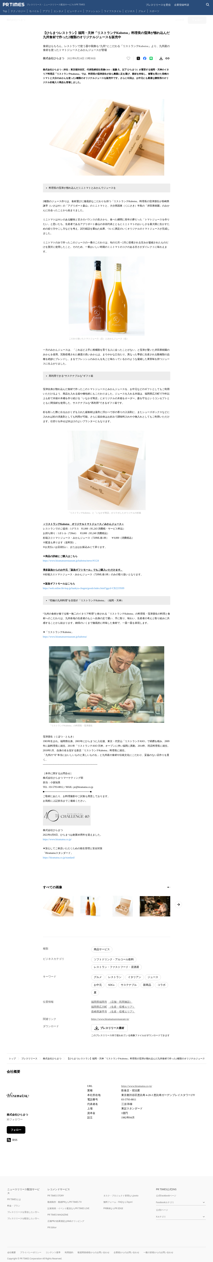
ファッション (92, 11)
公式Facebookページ (166, 1195)
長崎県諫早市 (99, 1011)
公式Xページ (162, 1209)
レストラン (114, 977)
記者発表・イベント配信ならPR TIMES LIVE (68, 1208)
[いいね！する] (128, 58)
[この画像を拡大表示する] (58, 906)
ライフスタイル (112, 11)
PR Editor (52, 1227)
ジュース (153, 977)
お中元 (98, 984)
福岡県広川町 (99, 1006)
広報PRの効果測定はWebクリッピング (66, 1221)
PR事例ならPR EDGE (113, 1208)
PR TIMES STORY (56, 1195)
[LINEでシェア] (151, 58)
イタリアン (134, 977)
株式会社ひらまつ (52, 1058)
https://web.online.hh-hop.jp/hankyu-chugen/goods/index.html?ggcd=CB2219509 (83, 588)
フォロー (16, 1129)
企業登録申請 (181, 4)
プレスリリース (29, 1058)
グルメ (142, 11)
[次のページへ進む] (178, 904)
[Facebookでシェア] (145, 58)
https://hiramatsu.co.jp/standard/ (59, 857)
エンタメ (58, 11)
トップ (12, 1058)
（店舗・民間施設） (120, 1001)
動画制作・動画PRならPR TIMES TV (65, 1201)
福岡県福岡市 (99, 1001)
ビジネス (130, 11)
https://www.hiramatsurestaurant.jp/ (110, 1019)
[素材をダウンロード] (161, 58)
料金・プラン (13, 1205)
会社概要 (11, 1252)
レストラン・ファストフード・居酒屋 (116, 967)
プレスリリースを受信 (158, 4)
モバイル (34, 11)
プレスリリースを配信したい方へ (23, 1218)
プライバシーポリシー (30, 1252)
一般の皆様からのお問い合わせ (158, 1252)
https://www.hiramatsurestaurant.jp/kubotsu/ (65, 636)
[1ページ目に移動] (168, 887)
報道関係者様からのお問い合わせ (93, 1252)
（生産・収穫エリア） (122, 1006)
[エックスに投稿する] (138, 58)
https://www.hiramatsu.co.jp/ (57, 839)
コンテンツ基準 (53, 1252)
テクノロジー (18, 11)
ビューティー (74, 11)
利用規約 (69, 1252)
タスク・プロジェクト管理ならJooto (120, 1195)
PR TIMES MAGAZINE (58, 1214)
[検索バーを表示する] (207, 4)
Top (5, 11)
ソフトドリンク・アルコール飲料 (114, 959)
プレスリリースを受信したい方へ (23, 1212)
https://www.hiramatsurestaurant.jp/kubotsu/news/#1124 (71, 560)
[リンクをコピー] (167, 58)
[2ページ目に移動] (169, 887)
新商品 (147, 984)
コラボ (161, 984)
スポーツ (154, 11)
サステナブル (129, 984)
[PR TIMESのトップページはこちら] (44, 4)
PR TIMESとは (14, 1199)
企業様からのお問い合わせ (126, 1252)
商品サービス (102, 949)
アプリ (46, 11)
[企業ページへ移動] (18, 1096)
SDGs (111, 984)
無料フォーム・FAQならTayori (118, 1201)
